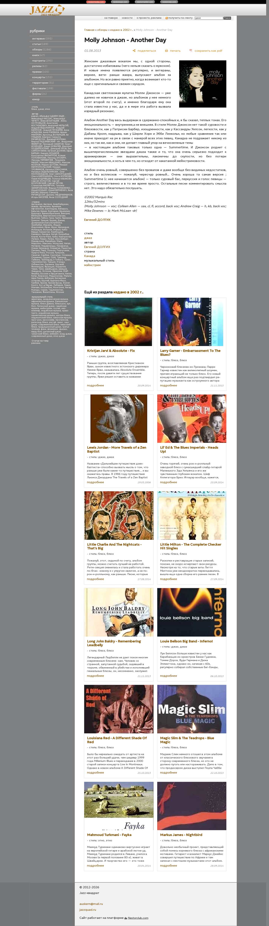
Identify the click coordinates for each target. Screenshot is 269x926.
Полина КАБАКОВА (62, 179)
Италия (57, 229)
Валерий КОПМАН (56, 139)
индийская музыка (49, 313)
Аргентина (45, 206)
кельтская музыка (62, 317)
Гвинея (43, 283)
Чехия (34, 269)
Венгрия (65, 213)
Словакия (67, 255)
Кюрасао (43, 276)
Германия (67, 218)
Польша (51, 250)
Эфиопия (57, 271)
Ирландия (63, 227)
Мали (59, 241)
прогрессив (61, 320)
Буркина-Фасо (58, 280)
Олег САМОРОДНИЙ (60, 174)
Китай (54, 234)
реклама (35, 343)
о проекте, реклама (149, 17)
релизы (39, 66)
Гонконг (35, 220)
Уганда (61, 262)
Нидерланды (48, 246)
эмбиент (54, 334)
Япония (60, 292)
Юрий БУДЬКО (39, 190)
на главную (111, 17)
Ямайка (35, 273)
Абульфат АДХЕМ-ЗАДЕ (52, 116)
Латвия (35, 239)
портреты (42, 60)
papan (34, 116)
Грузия (52, 220)
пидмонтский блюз (41, 317)
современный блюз (48, 324)
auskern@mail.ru (91, 904)
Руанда (35, 290)
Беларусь (63, 209)
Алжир (34, 206)
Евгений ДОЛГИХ (57, 151)
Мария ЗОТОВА (50, 165)
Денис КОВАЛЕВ (52, 146)
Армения (56, 206)
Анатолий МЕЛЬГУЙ (58, 125)
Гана (51, 218)
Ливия (67, 285)
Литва (51, 239)
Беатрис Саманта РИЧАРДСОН (46, 138)
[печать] (173, 50)
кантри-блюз (63, 315)
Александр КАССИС (41, 118)
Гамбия (35, 283)
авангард (36, 299)
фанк (43, 329)
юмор (36, 99)
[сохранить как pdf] (205, 50)
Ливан (43, 239)
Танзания (36, 292)
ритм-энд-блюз (39, 322)
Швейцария (51, 269)
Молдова (58, 243)
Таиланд (61, 257)
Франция (49, 266)
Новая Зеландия (40, 248)
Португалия (63, 250)
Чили (41, 269)
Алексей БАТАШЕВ (50, 121)
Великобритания (51, 213)
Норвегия (55, 248)
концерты (42, 77)
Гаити (58, 218)
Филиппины (49, 292)
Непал (67, 243)
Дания (61, 220)
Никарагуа (62, 246)
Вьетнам (35, 218)
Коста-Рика (45, 236)
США (53, 257)
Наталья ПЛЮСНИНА (56, 169)
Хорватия (60, 266)
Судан (46, 257)
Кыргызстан (65, 236)
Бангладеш (51, 209)
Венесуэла (36, 216)
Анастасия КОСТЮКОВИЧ (44, 124)
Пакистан (66, 248)
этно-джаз (59, 336)
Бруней (45, 280)
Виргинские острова (54, 216)
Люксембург (61, 239)
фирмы (39, 93)
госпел (56, 308)
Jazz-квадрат (51, 14)
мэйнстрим (46, 308)
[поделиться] (144, 50)
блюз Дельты (47, 303)
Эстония (46, 271)
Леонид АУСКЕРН (56, 158)
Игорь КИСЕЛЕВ (39, 197)
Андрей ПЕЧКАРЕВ (53, 130)
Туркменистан (38, 262)
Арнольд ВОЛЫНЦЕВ (54, 135)
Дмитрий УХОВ (58, 148)
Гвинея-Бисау (55, 283)
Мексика (47, 243)
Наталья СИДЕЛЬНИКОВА (45, 172)
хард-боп (36, 331)
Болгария (53, 211)
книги (38, 55)
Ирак (47, 227)
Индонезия (37, 227)
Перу (43, 250)
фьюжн (63, 329)
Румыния (59, 252)
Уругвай (59, 264)
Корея (34, 236)
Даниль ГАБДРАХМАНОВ (59, 195)
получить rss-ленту (179, 17)
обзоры (41, 49)
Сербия (45, 255)
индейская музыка (51, 310)
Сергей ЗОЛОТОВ (41, 181)
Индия (56, 225)
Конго (34, 285)
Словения (36, 257)
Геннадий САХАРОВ (53, 144)
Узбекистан (37, 264)
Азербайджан (60, 204)
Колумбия (64, 234)
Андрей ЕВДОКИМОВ (43, 128)
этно (47, 109)
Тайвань (35, 259)
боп (33, 306)
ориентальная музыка (43, 315)
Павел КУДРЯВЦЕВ (41, 179)
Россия (50, 252)
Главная (89, 30)
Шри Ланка (37, 278)
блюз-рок (60, 303)
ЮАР (65, 271)
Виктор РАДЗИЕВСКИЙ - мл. (45, 141)
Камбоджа (57, 232)
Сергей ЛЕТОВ (55, 183)
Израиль (47, 225)
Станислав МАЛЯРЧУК (43, 185)
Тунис (67, 259)
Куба (55, 236)
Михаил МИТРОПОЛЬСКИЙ (49, 166)
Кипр (34, 276)
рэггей (52, 322)
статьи (40, 44)
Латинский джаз (46, 306)
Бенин (44, 211)
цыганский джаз (52, 331)
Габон (44, 218)
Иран (54, 227)
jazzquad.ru (87, 909)
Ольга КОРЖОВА (62, 176)
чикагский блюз (40, 334)
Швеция (63, 269)
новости (127, 17)
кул (68, 303)
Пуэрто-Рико (38, 252)
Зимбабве (36, 225)
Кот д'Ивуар (45, 285)
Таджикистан (56, 290)
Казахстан (44, 232)
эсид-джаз (66, 334)
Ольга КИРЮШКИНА (41, 176)
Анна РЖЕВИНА (51, 132)
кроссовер (48, 320)
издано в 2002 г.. (121, 30)
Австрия (47, 204)
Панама (35, 250)
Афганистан (37, 209)
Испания (47, 229)
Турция (51, 262)
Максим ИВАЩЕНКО (50, 162)
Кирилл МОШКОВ (50, 153)
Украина (49, 264)
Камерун (36, 234)
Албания (49, 278)
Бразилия (64, 211)
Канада (46, 234)
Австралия (36, 204)
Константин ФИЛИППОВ (44, 155)
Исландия (36, 229)
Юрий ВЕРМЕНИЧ (57, 190)
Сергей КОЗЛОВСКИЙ (45, 182)
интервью (42, 38)
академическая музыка (55, 299)
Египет (66, 283)
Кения (68, 273)
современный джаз (41, 336)
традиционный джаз (49, 327)
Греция (44, 220)
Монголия (58, 287)
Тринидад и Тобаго (52, 259)
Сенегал (35, 255)
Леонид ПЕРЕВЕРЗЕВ (42, 160)
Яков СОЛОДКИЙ (58, 197)
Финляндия (37, 266)
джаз (41, 109)
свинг (60, 322)
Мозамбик (46, 287)
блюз (34, 109)
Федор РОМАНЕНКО (59, 188)
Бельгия (35, 211)
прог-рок (36, 320)
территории (43, 82)
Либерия (58, 285)
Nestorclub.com (138, 918)
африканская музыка (42, 301)
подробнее (95, 385)
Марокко (36, 243)
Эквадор (36, 271)
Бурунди (36, 213)
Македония (37, 241)
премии (40, 71)
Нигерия (35, 246)
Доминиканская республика (46, 223)
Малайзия (50, 241)
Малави (35, 287)
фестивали (42, 88)
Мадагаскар (56, 276)
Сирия (44, 290)
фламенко (52, 329)
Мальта (67, 276)
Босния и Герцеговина (52, 273)
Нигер (68, 287)
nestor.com (96, 2)
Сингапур (55, 255)
